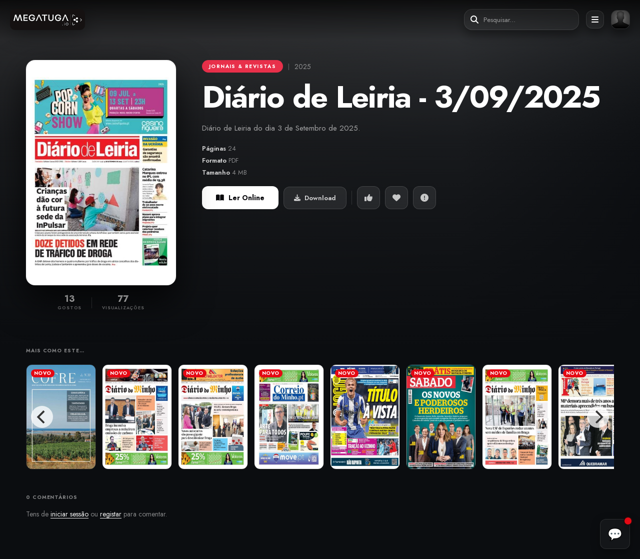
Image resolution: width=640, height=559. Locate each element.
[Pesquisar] (474, 20)
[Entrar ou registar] (620, 19)
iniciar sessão (69, 514)
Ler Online (240, 198)
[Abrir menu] (595, 20)
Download (315, 198)
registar (111, 514)
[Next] (598, 417)
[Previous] (42, 417)
